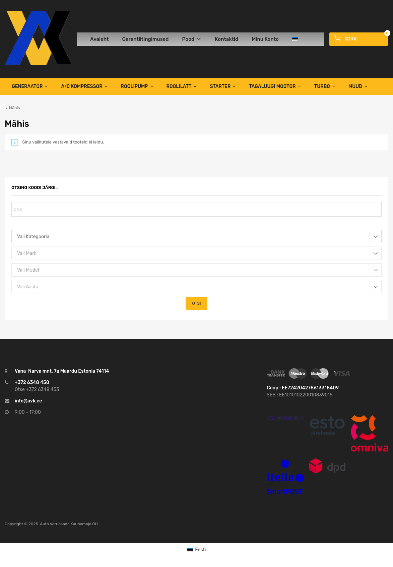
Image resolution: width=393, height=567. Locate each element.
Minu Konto (265, 39)
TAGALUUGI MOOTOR (275, 86)
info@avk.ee (28, 401)
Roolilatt (182, 86)
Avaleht (99, 39)
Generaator (30, 86)
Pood (191, 39)
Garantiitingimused (145, 39)
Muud (357, 86)
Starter (223, 86)
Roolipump (137, 86)
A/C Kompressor (84, 86)
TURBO (324, 86)
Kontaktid (226, 39)
